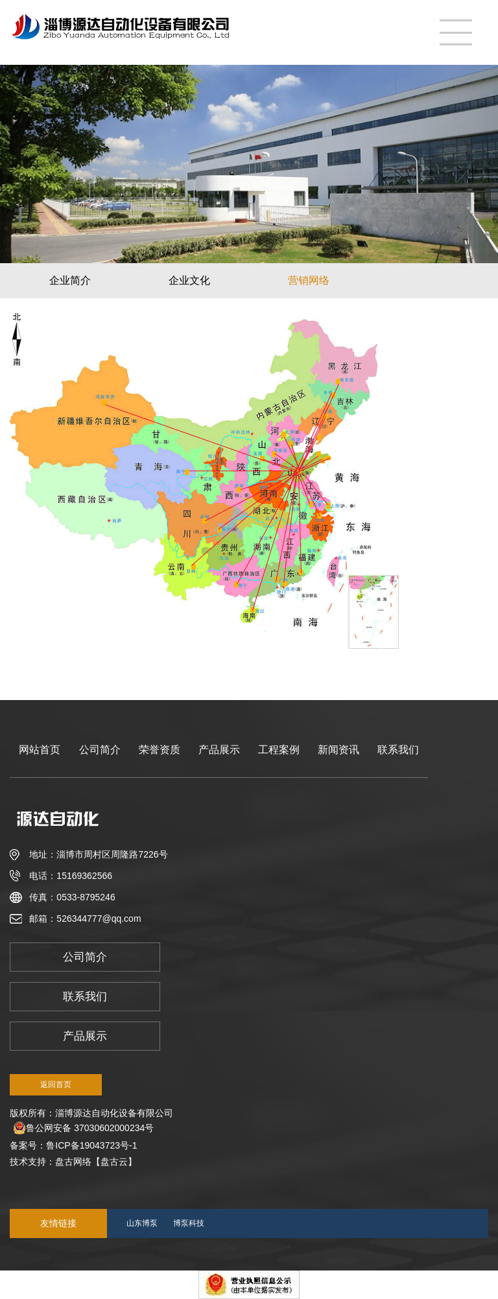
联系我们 (398, 749)
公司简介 (100, 749)
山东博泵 (142, 1223)
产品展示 (219, 749)
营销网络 (308, 280)
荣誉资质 (159, 749)
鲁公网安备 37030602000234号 (83, 1127)
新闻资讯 (338, 749)
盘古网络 (73, 1161)
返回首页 (55, 1084)
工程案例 (279, 749)
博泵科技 (188, 1223)
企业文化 (189, 280)
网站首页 (39, 749)
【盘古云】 (114, 1161)
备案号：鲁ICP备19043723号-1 (76, 1145)
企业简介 (70, 280)
